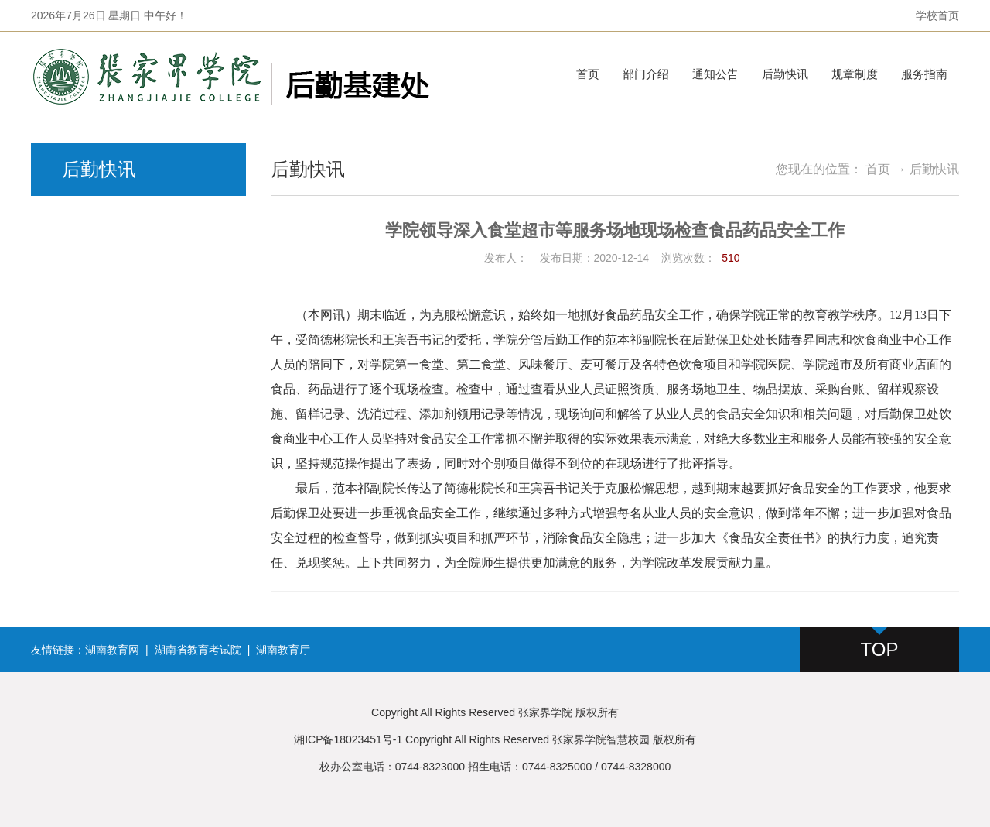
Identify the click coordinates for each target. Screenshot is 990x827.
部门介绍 (646, 74)
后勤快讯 (785, 74)
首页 (587, 74)
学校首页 (937, 15)
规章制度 (854, 74)
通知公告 (715, 74)
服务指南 (924, 74)
